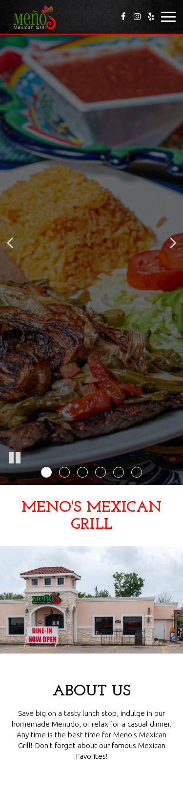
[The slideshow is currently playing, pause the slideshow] (14, 458)
